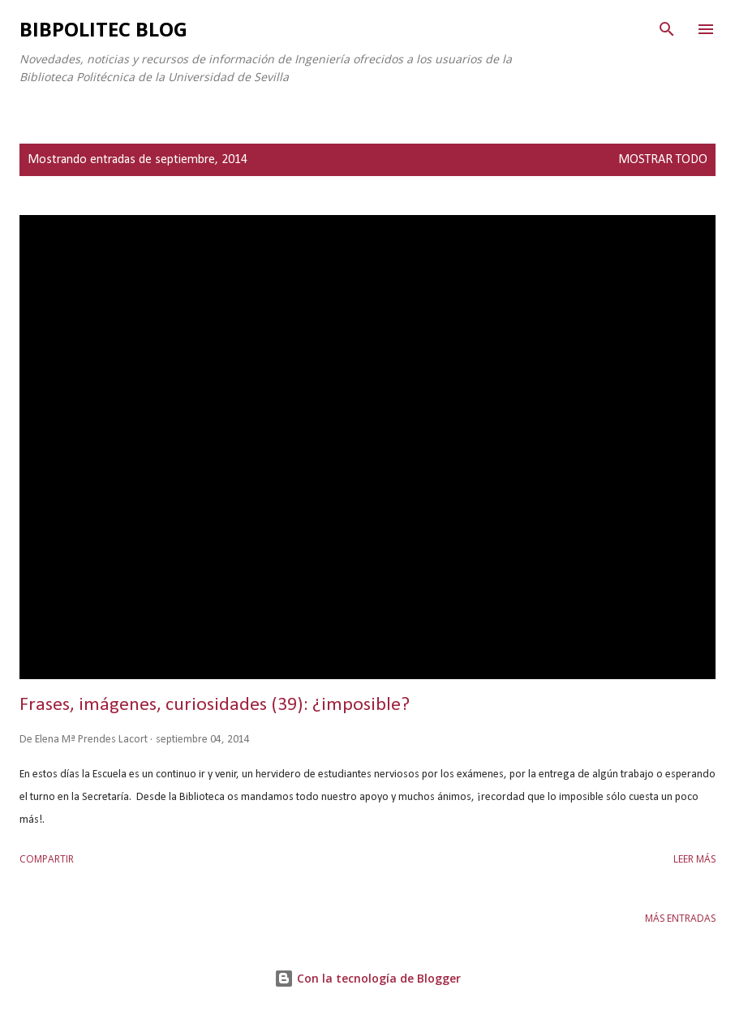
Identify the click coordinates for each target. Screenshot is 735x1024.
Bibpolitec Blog (103, 28)
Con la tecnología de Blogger (367, 978)
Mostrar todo (662, 159)
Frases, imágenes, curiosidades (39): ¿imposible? (214, 705)
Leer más (694, 859)
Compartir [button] (46, 859)
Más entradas (680, 918)
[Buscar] (667, 29)
